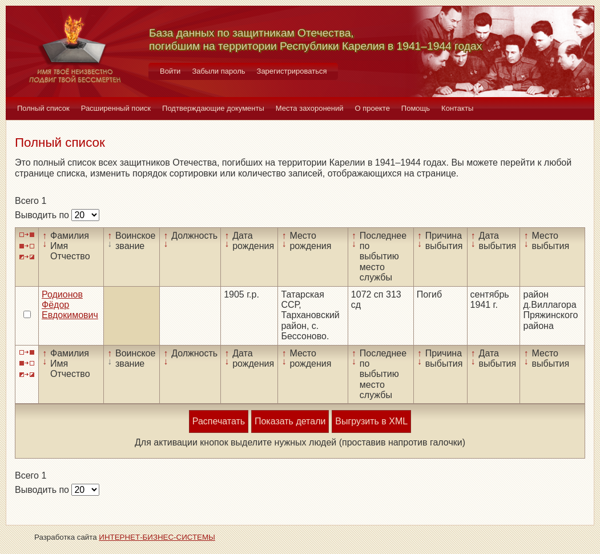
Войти (170, 71)
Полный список (43, 108)
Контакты (457, 108)
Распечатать (218, 421)
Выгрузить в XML (371, 421)
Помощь (415, 108)
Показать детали (290, 421)
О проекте (372, 108)
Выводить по (43, 215)
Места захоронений (310, 108)
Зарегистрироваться (292, 71)
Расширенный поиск (116, 108)
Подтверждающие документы (213, 108)
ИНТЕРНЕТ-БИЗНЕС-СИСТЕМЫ (157, 537)
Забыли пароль (218, 71)
